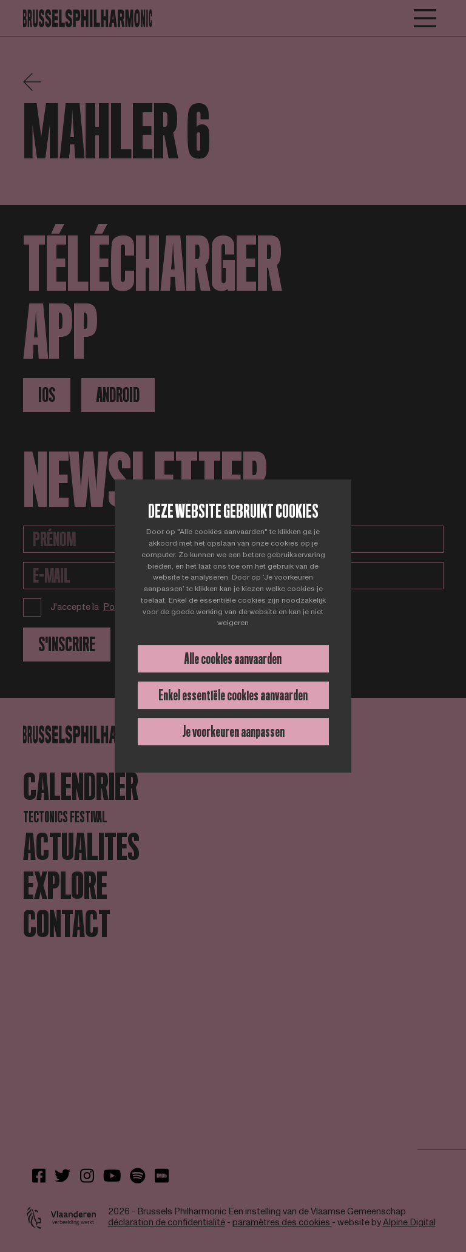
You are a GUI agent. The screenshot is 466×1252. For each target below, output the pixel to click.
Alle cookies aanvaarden (233, 659)
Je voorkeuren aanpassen (233, 731)
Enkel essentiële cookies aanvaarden (233, 695)
